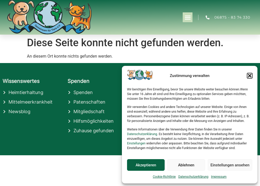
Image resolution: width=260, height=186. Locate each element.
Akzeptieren (146, 165)
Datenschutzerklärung (142, 134)
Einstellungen (136, 143)
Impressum (219, 177)
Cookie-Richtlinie (164, 177)
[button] (249, 75)
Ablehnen (186, 165)
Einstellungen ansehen (230, 165)
